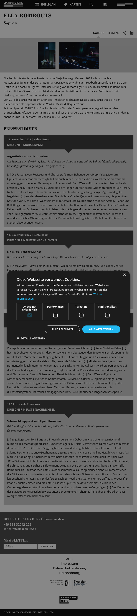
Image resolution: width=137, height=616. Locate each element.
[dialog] (68, 308)
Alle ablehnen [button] (62, 329)
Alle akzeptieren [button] (101, 329)
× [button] (124, 274)
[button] (31, 338)
